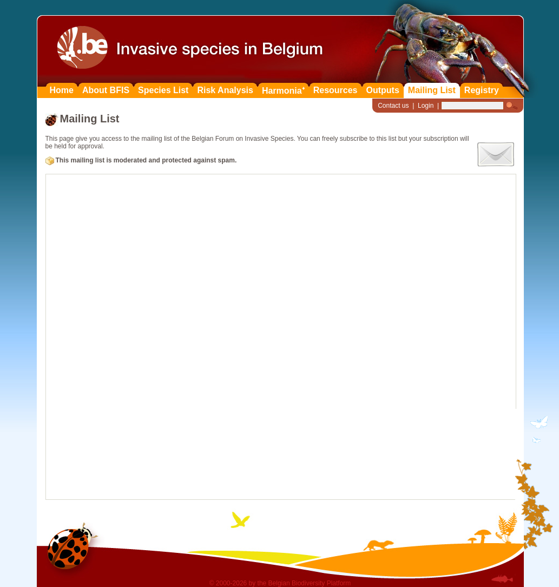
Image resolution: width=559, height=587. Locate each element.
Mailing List (432, 90)
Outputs (382, 90)
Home (62, 90)
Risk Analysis (225, 90)
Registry (481, 90)
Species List (163, 90)
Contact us (393, 105)
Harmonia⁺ (283, 90)
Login (425, 105)
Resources (335, 90)
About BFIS (105, 90)
